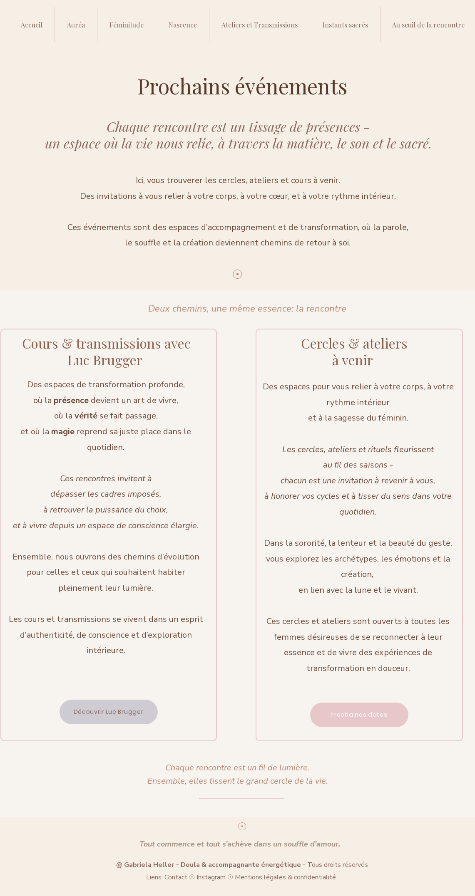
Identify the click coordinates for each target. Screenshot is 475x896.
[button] (259, 24)
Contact (175, 877)
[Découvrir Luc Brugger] (109, 712)
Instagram (211, 877)
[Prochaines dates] (359, 715)
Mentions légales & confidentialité (286, 877)
